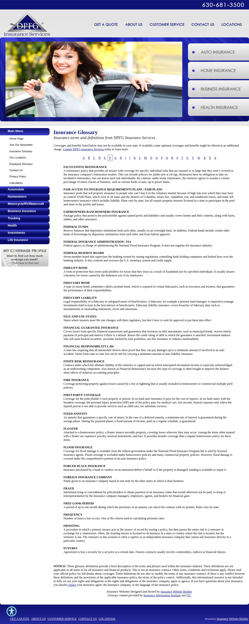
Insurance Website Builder (176, 591)
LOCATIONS (107, 619)
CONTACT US (87, 619)
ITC (189, 595)
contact (71, 585)
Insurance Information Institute (162, 595)
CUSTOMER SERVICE (62, 619)
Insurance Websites (118, 591)
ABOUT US (38, 619)
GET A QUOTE (19, 619)
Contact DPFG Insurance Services (84, 149)
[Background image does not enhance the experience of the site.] (25, 131)
